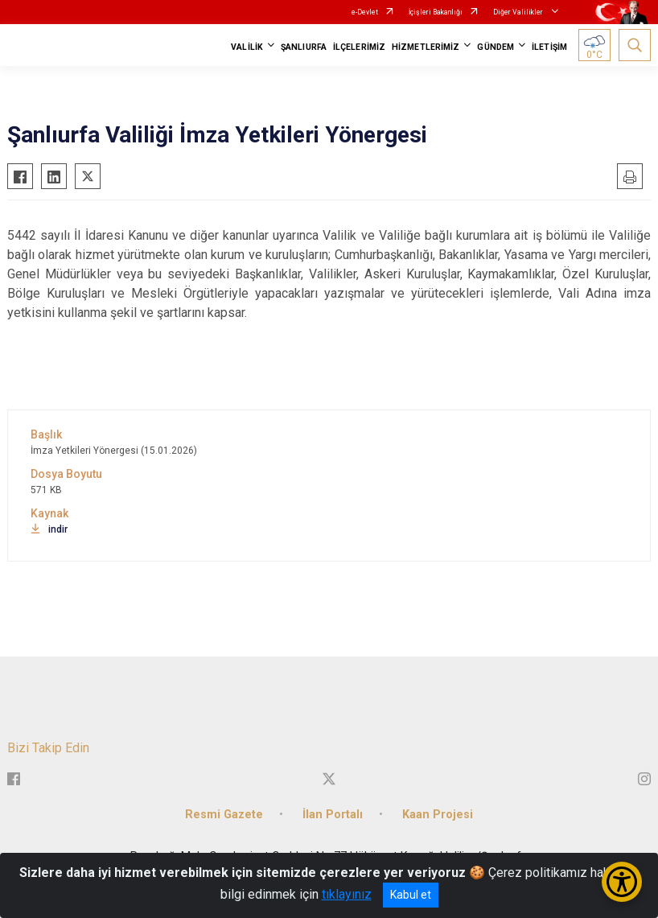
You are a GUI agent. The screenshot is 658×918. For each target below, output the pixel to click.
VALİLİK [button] (247, 47)
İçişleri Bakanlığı (436, 12)
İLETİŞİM (549, 47)
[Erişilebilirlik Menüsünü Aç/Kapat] (622, 882)
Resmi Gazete (224, 814)
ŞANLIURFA (304, 47)
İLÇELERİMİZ (359, 47)
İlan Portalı (332, 814)
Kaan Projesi (437, 814)
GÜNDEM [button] (495, 47)
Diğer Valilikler (519, 12)
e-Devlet (365, 12)
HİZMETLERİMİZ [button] (425, 47)
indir (49, 529)
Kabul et (410, 894)
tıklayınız (347, 894)
